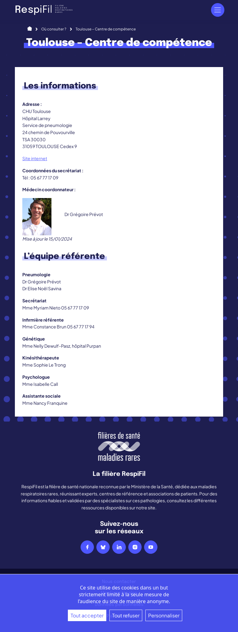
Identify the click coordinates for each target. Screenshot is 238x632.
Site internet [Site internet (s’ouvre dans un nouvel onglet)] (34, 158)
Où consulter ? (53, 29)
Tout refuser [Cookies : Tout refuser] (125, 615)
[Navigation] (217, 9)
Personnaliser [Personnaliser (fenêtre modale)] (163, 615)
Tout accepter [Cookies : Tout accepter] (87, 615)
